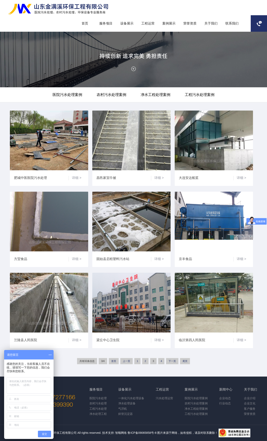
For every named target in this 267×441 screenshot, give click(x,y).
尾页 (185, 361)
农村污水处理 (98, 403)
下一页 (172, 361)
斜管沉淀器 (125, 413)
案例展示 (169, 23)
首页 (85, 23)
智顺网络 (121, 432)
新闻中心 (225, 389)
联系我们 (232, 23)
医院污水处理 (98, 398)
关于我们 (211, 23)
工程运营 (148, 23)
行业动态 (225, 403)
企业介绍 (249, 398)
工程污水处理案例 (199, 95)
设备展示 (127, 23)
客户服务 (249, 408)
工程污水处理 (98, 408)
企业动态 (225, 398)
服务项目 (105, 23)
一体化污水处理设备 (131, 398)
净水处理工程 (98, 413)
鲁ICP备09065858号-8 (142, 432)
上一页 (126, 361)
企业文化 (249, 403)
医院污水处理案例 (67, 95)
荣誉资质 (190, 23)
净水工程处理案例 (155, 95)
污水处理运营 (164, 398)
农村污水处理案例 (111, 95)
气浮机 (122, 408)
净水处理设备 (127, 403)
